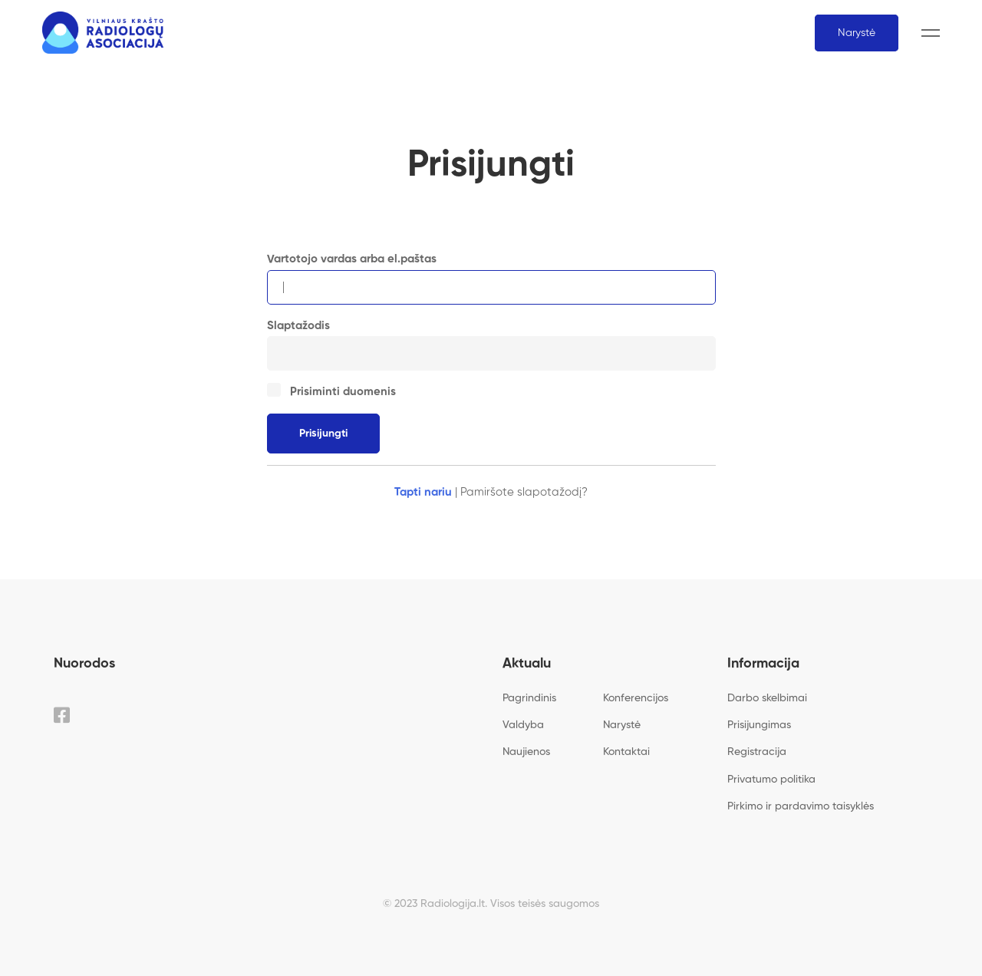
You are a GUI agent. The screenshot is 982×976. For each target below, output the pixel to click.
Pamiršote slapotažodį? (524, 492)
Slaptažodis (298, 325)
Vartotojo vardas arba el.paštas (352, 259)
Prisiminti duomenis (332, 391)
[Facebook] (62, 715)
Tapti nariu (423, 492)
